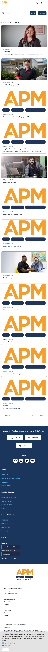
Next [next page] (41, 415)
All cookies (8, 645)
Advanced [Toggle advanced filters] (42, 13)
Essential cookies (10, 643)
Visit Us (24, 445)
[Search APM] (18, 13)
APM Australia (10, 554)
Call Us (15, 438)
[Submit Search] (18, 547)
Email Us (33, 438)
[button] (41, 3)
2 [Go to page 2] (20, 415)
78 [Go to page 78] (32, 415)
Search (33, 13)
